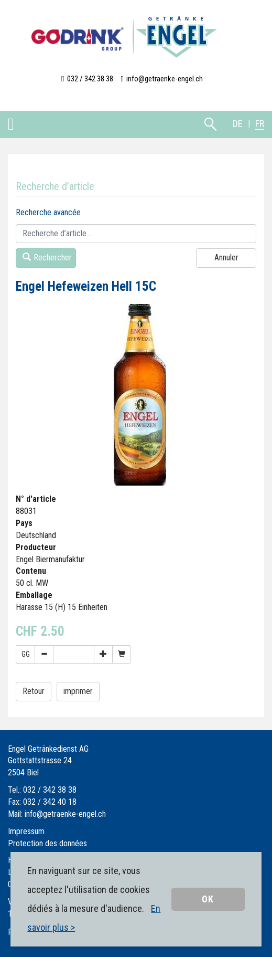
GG (25, 654)
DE (238, 123)
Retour (34, 691)
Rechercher (47, 257)
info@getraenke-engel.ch (164, 78)
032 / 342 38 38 (90, 78)
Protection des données (47, 843)
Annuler (226, 257)
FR (259, 123)
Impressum (26, 831)
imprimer (78, 691)
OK (208, 899)
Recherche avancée (48, 212)
